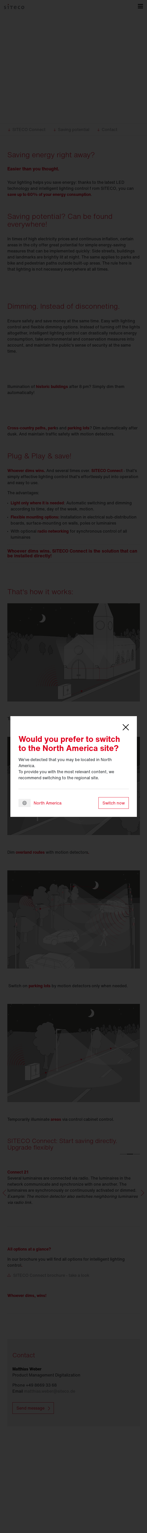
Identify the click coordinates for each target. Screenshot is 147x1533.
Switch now (113, 803)
